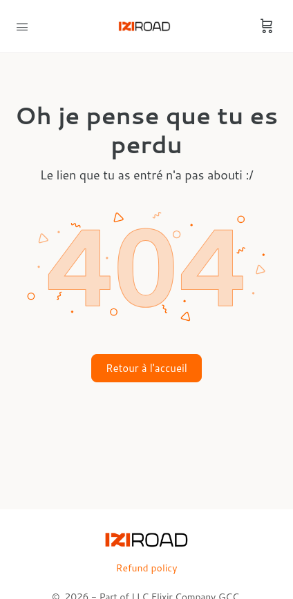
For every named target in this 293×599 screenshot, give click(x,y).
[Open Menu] (22, 26)
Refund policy (147, 568)
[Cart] (267, 26)
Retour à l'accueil (146, 368)
